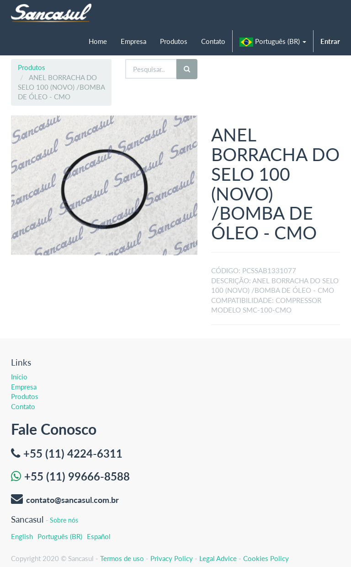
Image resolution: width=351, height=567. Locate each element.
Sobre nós (64, 520)
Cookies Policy (266, 558)
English (22, 536)
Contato (23, 406)
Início (19, 377)
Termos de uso (122, 558)
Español (99, 536)
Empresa (24, 387)
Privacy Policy (171, 558)
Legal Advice (218, 558)
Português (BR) (59, 536)
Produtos (31, 67)
